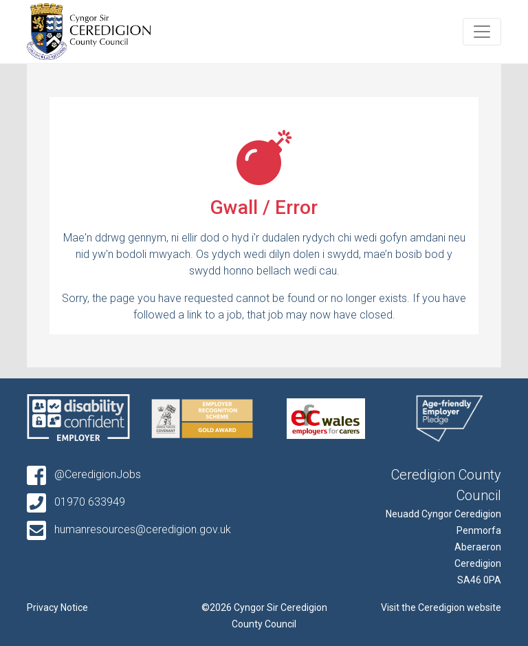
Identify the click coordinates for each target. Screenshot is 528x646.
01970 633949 (76, 501)
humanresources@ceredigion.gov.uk (129, 529)
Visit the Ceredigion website (441, 607)
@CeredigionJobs (84, 474)
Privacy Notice (57, 607)
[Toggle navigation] (482, 31)
